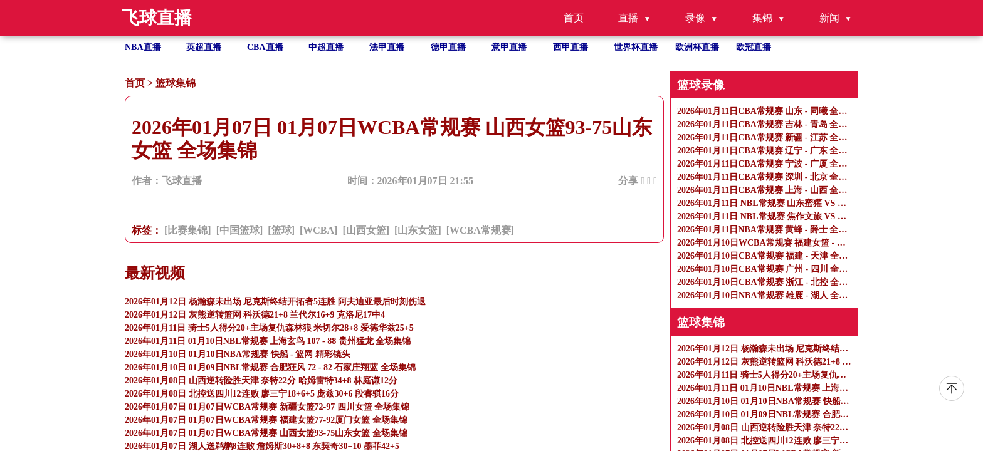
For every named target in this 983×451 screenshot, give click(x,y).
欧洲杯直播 (697, 47)
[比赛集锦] (187, 230)
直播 (628, 18)
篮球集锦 (175, 83)
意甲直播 (509, 47)
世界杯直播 (636, 47)
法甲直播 (386, 47)
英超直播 (203, 47)
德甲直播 (448, 47)
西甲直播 (570, 47)
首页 (574, 18)
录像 (695, 18)
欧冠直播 (753, 47)
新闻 (829, 18)
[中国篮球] (239, 230)
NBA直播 (143, 47)
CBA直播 (265, 47)
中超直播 (326, 47)
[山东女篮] (417, 230)
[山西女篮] (365, 230)
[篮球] (281, 230)
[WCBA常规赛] (480, 230)
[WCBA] (318, 230)
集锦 (762, 18)
